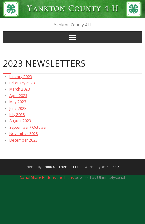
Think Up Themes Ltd (60, 166)
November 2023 (23, 133)
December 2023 (23, 140)
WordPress (110, 166)
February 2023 (22, 83)
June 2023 (17, 108)
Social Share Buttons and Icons (47, 177)
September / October (28, 127)
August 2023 (20, 121)
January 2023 (20, 76)
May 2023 (17, 102)
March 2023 (19, 89)
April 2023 (18, 95)
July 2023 (17, 114)
